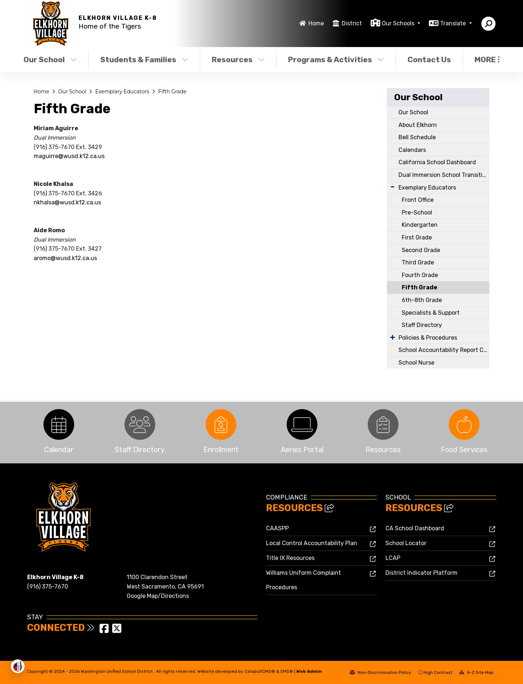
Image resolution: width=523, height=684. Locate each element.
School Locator (405, 543)
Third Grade (418, 262)
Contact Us (429, 59)
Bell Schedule (417, 137)
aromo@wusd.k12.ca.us (65, 258)
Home (316, 23)
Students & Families (144, 59)
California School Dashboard (437, 162)
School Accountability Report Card (443, 350)
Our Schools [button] (399, 23)
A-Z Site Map (476, 672)
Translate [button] (453, 23)
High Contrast (437, 672)
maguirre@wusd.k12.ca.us (69, 156)
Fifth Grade (172, 91)
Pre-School (417, 212)
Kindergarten (420, 224)
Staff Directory (422, 325)
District (352, 23)
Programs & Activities (336, 59)
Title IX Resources (290, 558)
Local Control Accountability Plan (311, 543)
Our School (50, 59)
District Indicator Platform (421, 572)
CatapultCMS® (259, 671)
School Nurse (416, 362)
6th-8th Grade (422, 300)
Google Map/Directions (158, 595)
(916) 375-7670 (47, 586)
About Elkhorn (417, 125)
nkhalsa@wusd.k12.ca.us (67, 202)
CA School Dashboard (414, 528)
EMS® (287, 671)
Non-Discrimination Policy (380, 672)
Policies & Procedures (427, 337)
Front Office (418, 199)
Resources (238, 59)
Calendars (412, 149)
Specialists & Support (431, 312)
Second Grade (421, 250)
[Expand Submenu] (392, 186)
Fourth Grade (420, 275)
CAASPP (277, 528)
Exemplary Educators (122, 91)
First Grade (417, 237)
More (487, 59)
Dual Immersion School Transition (443, 174)
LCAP (392, 558)
